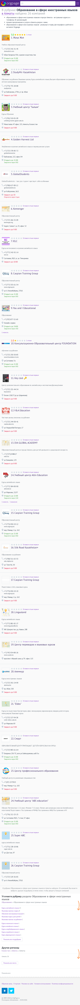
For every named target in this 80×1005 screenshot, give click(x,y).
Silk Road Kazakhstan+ (24, 547)
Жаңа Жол (17, 37)
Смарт (16, 738)
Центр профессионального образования (34, 771)
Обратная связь (7, 984)
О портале (16, 984)
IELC (14, 241)
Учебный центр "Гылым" (25, 107)
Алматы (15, 951)
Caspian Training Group (24, 273)
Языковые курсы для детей (11, 917)
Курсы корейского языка (10, 932)
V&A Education (20, 410)
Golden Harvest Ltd (22, 139)
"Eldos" (16, 704)
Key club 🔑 (19, 378)
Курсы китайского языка (10, 926)
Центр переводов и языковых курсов (33, 644)
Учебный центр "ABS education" (29, 801)
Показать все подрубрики (12, 939)
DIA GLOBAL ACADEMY (24, 443)
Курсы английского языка (10, 908)
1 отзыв (28, 35)
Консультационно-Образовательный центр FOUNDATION (43, 343)
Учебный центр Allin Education (29, 475)
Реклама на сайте (27, 984)
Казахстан (6, 951)
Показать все (6, 973)
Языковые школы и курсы (10, 911)
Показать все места (9, 963)
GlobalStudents (20, 174)
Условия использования (42, 984)
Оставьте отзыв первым (31, 69)
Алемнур (17, 671)
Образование (7, 902)
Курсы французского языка (11, 935)
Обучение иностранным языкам (12, 914)
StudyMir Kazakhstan (23, 72)
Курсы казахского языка (10, 923)
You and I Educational (23, 308)
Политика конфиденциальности (62, 984)
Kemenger (17, 209)
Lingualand (18, 612)
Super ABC (18, 835)
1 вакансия (13, 502)
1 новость (5, 332)
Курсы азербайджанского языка (13, 929)
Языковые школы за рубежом (12, 920)
